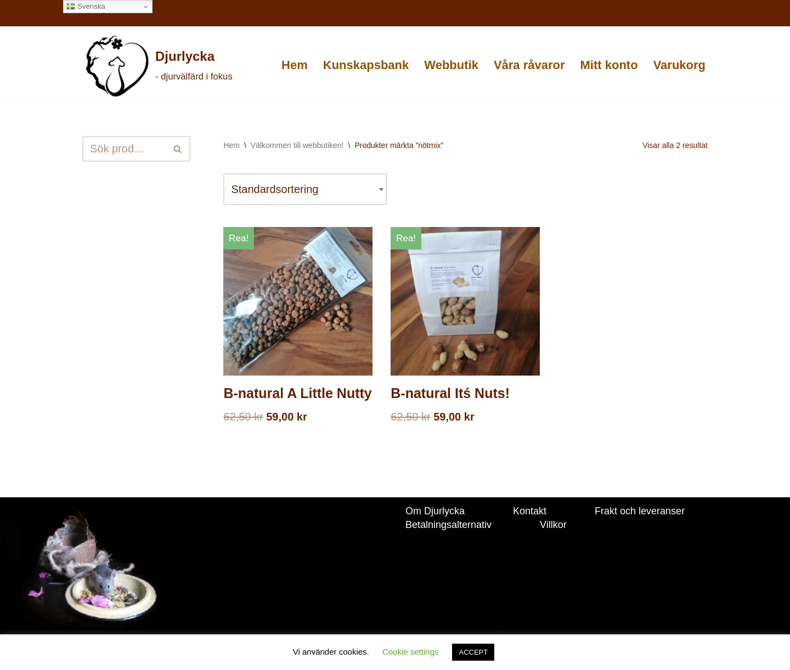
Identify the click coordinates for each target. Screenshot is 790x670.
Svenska (85, 6)
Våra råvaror (529, 65)
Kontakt (529, 511)
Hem (294, 65)
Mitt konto (609, 65)
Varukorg (679, 65)
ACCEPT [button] (473, 652)
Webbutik (451, 65)
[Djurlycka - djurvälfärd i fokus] (158, 66)
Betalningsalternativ (448, 524)
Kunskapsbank (366, 65)
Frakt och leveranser (640, 511)
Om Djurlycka (435, 511)
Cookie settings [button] (410, 651)
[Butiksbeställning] (305, 189)
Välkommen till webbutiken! (297, 145)
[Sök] (124, 149)
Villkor (553, 524)
